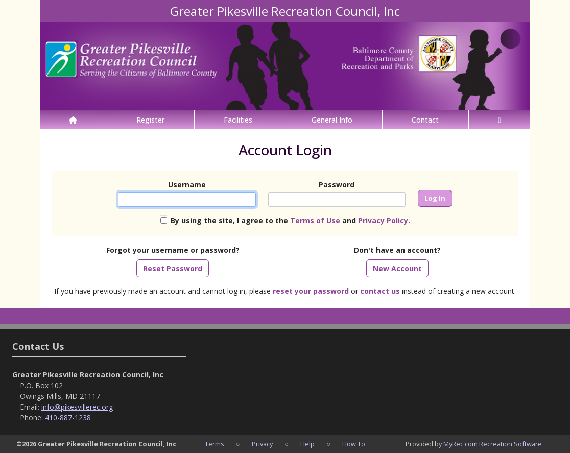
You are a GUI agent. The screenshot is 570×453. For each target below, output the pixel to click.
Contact (425, 120)
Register (150, 120)
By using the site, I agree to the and (290, 220)
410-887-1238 (68, 417)
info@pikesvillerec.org (77, 407)
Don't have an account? (397, 250)
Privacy (262, 443)
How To (353, 443)
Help (307, 443)
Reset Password (172, 268)
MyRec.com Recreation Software (492, 443)
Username (187, 184)
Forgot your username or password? (173, 250)
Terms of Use (315, 220)
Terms (214, 443)
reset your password (311, 291)
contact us (380, 291)
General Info (332, 120)
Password (336, 184)
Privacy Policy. (384, 220)
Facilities (238, 120)
